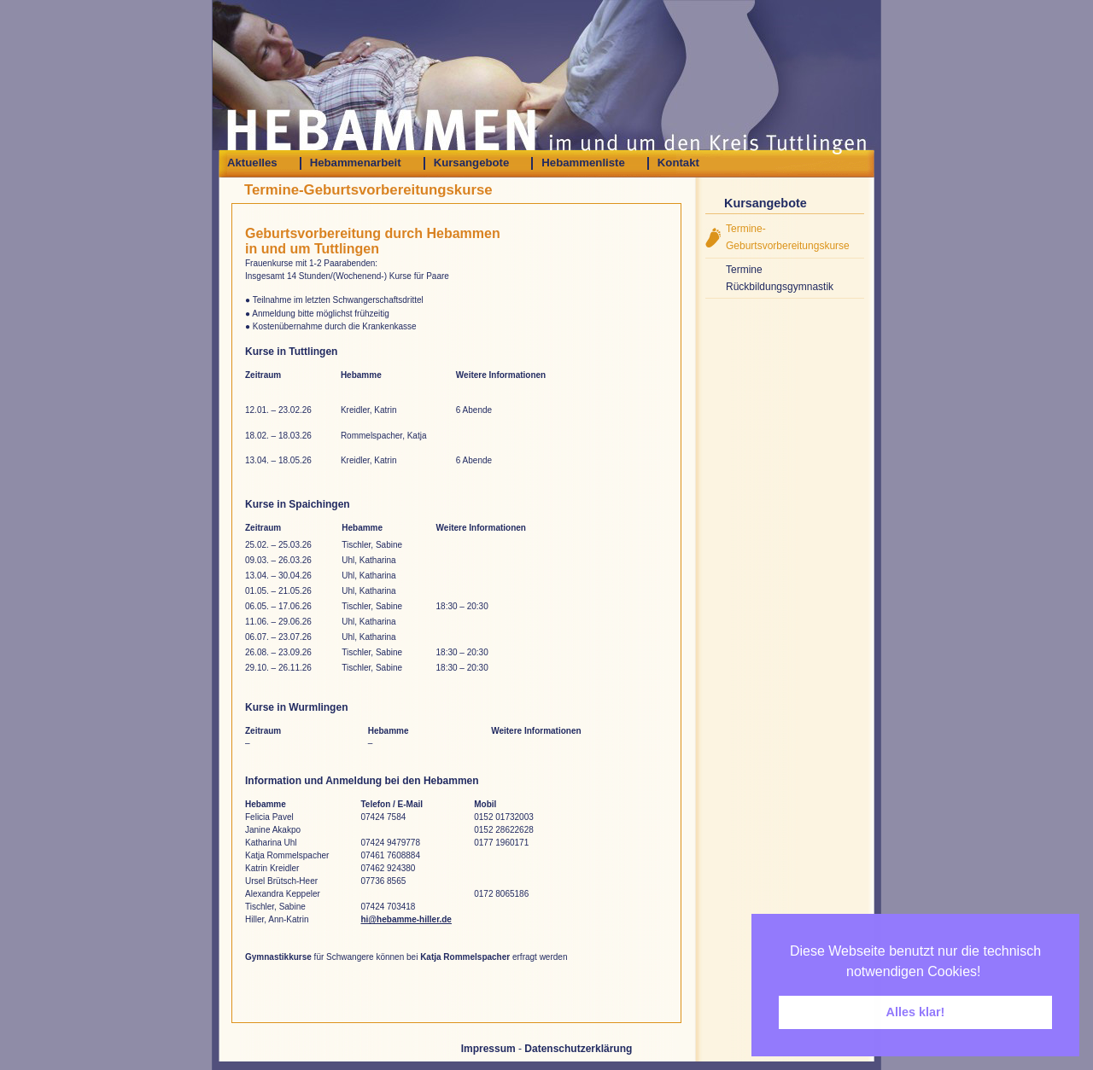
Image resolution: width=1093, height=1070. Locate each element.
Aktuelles (252, 163)
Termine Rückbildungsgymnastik (779, 278)
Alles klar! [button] (915, 1012)
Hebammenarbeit (355, 163)
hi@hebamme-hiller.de (405, 919)
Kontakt (678, 163)
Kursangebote (472, 163)
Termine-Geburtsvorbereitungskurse (788, 237)
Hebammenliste (582, 163)
